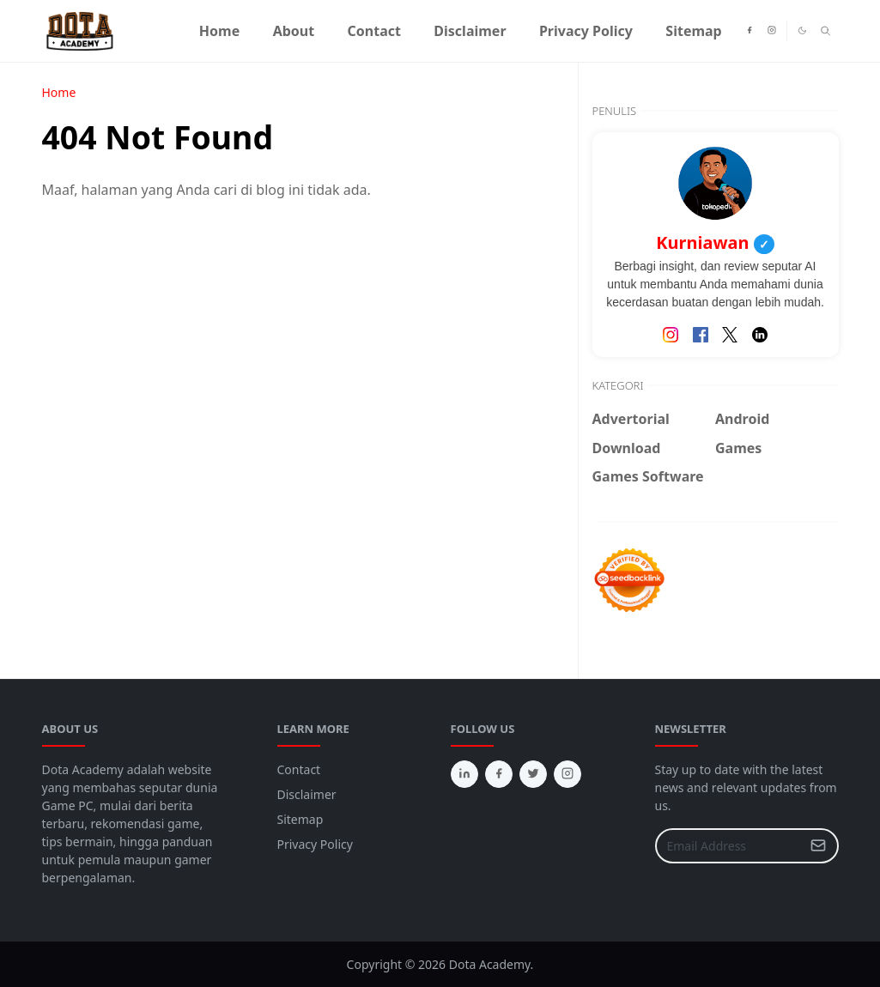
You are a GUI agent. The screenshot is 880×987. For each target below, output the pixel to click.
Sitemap (300, 819)
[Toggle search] (825, 30)
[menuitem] (220, 31)
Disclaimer (307, 794)
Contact (299, 769)
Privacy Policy (315, 844)
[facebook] (749, 31)
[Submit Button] (818, 846)
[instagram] (772, 31)
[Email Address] (728, 846)
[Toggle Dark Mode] (802, 30)
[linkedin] (464, 774)
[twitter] (533, 774)
